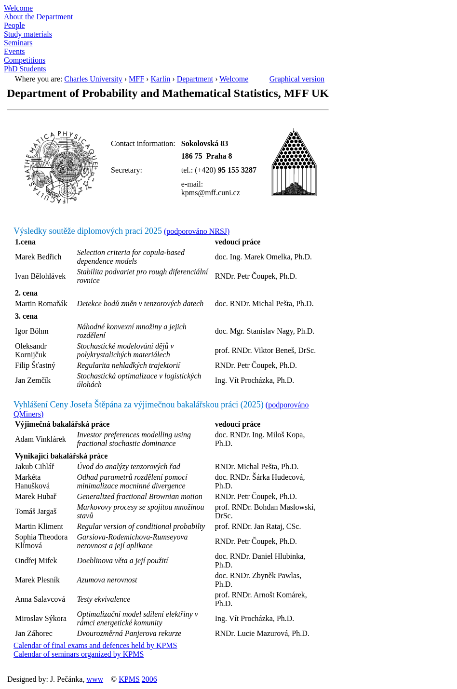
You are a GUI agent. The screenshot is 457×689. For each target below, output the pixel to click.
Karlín (160, 79)
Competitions (24, 60)
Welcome (18, 8)
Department (195, 79)
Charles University (93, 79)
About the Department (38, 17)
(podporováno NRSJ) (196, 231)
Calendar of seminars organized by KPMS (78, 654)
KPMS (129, 679)
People (14, 25)
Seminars (18, 43)
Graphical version (296, 79)
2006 (149, 679)
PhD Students (25, 69)
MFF (136, 79)
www (94, 679)
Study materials (28, 34)
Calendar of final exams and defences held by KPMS (95, 645)
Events (14, 51)
